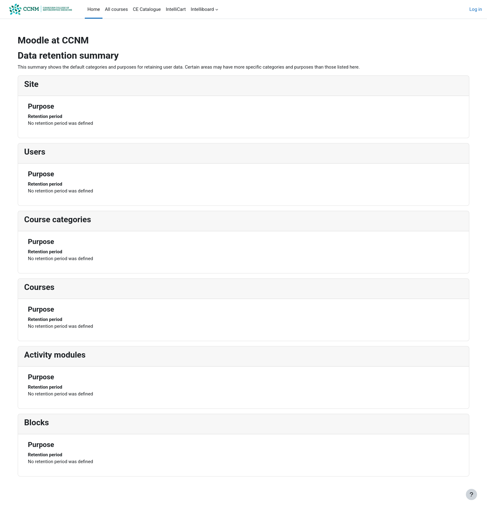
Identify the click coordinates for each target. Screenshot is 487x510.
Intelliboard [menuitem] (202, 9)
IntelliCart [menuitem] (176, 9)
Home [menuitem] (93, 9)
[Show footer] (471, 494)
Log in (475, 9)
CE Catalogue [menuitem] (147, 9)
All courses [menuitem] (116, 9)
